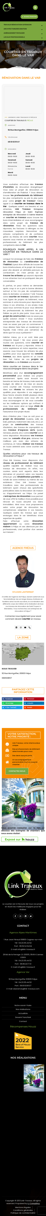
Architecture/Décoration (15, 29)
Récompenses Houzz (23, 1026)
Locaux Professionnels (14, 37)
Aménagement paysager (14, 33)
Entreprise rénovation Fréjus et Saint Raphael (23, 210)
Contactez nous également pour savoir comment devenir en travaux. (23, 617)
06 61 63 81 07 (14, 142)
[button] (12, 699)
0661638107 (7, 678)
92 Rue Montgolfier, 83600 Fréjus (23, 130)
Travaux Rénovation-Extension (18, 25)
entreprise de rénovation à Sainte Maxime (23, 214)
